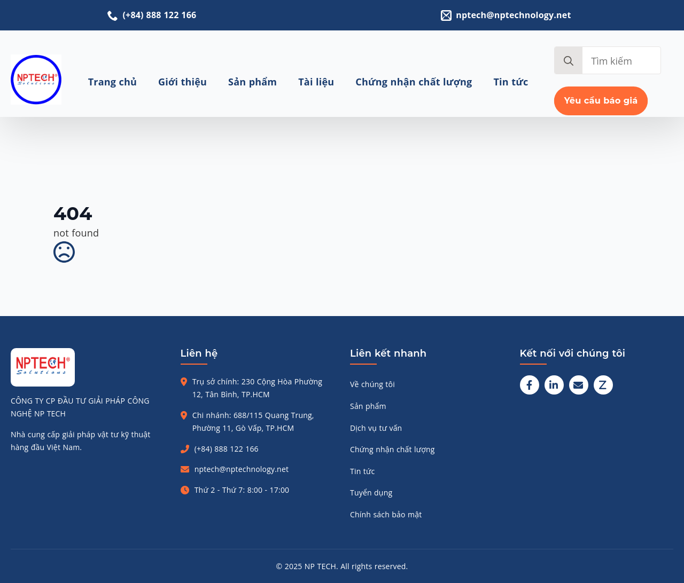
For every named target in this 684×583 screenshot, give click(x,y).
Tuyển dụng (371, 492)
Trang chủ (112, 81)
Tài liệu (316, 81)
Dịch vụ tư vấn (376, 428)
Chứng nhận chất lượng (413, 81)
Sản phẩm (252, 81)
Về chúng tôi (372, 384)
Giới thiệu (182, 81)
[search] (568, 61)
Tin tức (511, 81)
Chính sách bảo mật (386, 514)
